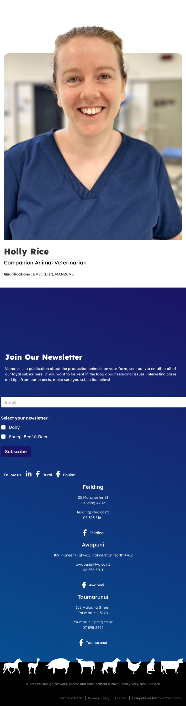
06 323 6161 (93, 517)
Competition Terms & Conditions (156, 698)
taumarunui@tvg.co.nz (93, 622)
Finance (121, 698)
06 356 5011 (93, 569)
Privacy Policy (98, 698)
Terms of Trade (71, 698)
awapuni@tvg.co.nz (93, 564)
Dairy (14, 427)
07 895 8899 (93, 627)
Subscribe (16, 451)
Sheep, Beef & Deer (28, 436)
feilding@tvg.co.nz (93, 512)
